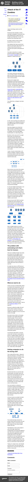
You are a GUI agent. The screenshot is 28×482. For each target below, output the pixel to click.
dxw (19, 18)
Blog (6, 10)
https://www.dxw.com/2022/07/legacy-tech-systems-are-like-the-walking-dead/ (16, 24)
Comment (10, 474)
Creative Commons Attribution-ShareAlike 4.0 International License (17, 479)
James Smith (22, 477)
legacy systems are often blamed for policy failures (15, 97)
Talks (5, 12)
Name (8, 463)
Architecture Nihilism (13, 303)
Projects (5, 14)
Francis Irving (10, 89)
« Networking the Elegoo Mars (13, 453)
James (17, 15)
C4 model (11, 54)
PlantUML (16, 54)
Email (8, 465)
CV (6, 16)
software (12, 450)
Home (5, 8)
